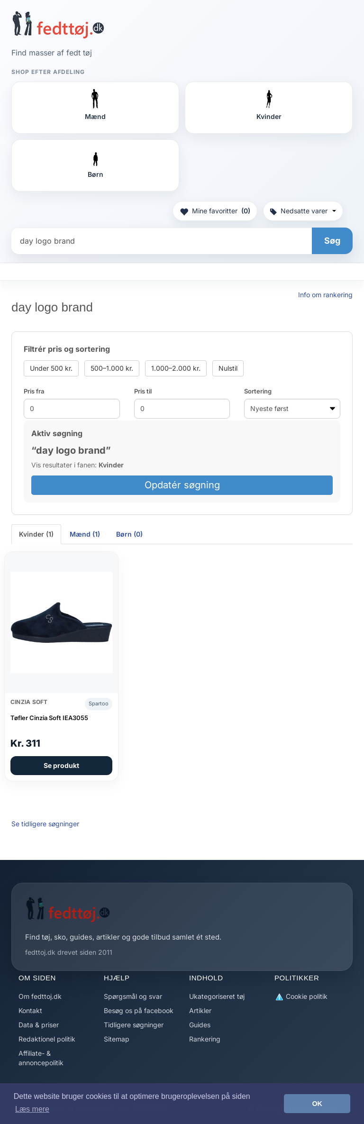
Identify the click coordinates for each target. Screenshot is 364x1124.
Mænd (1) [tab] (85, 534)
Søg (332, 241)
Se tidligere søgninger (45, 824)
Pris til (143, 391)
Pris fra (34, 391)
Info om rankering (325, 295)
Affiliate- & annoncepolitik (41, 1058)
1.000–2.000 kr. (175, 368)
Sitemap (116, 1039)
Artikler (200, 1010)
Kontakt (30, 1010)
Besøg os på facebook (138, 1010)
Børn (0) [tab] (129, 534)
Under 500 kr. (51, 368)
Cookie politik (301, 996)
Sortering (258, 391)
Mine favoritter (215, 211)
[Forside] (58, 24)
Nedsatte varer (303, 211)
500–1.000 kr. (112, 368)
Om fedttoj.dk (40, 996)
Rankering (204, 1039)
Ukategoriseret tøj (217, 996)
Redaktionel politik (46, 1039)
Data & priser (38, 1025)
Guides (199, 1025)
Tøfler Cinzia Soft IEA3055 (49, 718)
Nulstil (227, 368)
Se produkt (61, 765)
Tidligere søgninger (134, 1025)
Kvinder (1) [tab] (36, 534)
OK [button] (317, 1103)
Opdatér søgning (182, 485)
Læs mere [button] (32, 1109)
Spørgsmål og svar (133, 996)
